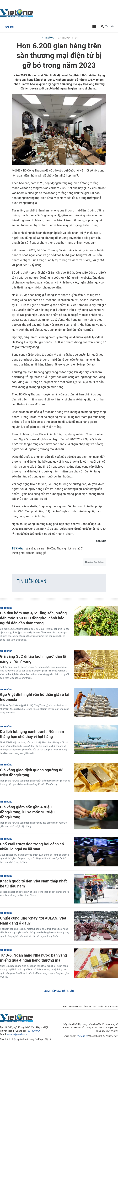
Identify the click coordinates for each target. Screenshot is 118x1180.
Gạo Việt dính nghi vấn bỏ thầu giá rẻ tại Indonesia (34, 697)
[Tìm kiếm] (102, 26)
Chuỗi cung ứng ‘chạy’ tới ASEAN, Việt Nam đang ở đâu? (33, 920)
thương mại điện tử (23, 552)
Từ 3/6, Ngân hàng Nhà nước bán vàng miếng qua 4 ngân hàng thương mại (33, 958)
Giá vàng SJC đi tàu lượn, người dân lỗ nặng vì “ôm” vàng (33, 659)
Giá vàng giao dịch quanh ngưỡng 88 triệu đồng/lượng (32, 772)
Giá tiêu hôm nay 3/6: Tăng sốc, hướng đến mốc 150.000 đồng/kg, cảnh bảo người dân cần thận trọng (33, 618)
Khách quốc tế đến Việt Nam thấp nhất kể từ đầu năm (33, 883)
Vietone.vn (82, 1036)
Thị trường (47, 37)
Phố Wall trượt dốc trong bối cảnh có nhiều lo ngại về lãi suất (32, 846)
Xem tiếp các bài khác (59, 990)
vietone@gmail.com (17, 1034)
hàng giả (41, 552)
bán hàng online (35, 548)
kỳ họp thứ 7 (75, 548)
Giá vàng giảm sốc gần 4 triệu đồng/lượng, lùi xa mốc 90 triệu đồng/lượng (27, 812)
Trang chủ (8, 27)
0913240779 (34, 1031)
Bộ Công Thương (56, 548)
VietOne (17, 13)
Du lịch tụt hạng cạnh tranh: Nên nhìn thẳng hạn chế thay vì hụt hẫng (32, 734)
